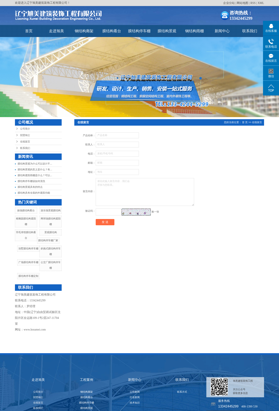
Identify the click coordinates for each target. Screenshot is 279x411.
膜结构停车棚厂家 (48, 240)
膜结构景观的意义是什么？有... (35, 169)
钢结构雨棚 (194, 31)
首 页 (245, 122)
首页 (29, 31)
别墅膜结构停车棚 (28, 248)
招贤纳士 (25, 135)
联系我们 (249, 31)
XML (261, 3)
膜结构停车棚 (139, 31)
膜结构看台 (111, 31)
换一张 (155, 211)
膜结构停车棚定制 (28, 276)
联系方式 (182, 391)
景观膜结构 (50, 232)
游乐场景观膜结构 (51, 210)
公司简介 (25, 128)
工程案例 (86, 379)
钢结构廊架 (84, 31)
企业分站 (229, 3)
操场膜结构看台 (26, 210)
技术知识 (135, 402)
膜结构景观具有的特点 (30, 187)
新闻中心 (222, 31)
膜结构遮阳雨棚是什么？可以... (35, 175)
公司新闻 (135, 391)
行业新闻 (135, 397)
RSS (253, 3)
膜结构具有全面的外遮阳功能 (34, 192)
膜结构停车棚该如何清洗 (31, 181)
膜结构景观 (167, 31)
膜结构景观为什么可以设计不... (35, 163)
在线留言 (25, 141)
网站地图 (242, 3)
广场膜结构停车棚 (28, 262)
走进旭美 (56, 31)
